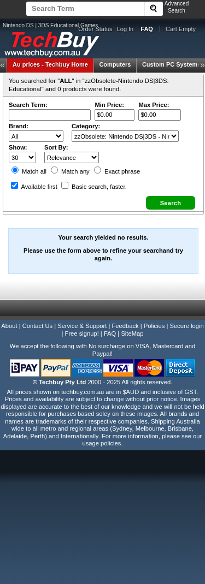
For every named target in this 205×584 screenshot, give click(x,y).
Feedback (125, 326)
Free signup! (82, 333)
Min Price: (109, 105)
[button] (170, 203)
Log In (125, 29)
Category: (86, 126)
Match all (28, 171)
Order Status (95, 29)
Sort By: (56, 147)
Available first (34, 186)
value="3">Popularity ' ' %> (71, 157)
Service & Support (82, 326)
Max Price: (153, 105)
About (9, 326)
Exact (117, 171)
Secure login (186, 326)
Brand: (18, 126)
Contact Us (37, 326)
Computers (115, 64)
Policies (154, 326)
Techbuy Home (50, 64)
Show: (18, 147)
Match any (70, 171)
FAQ (110, 333)
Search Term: (28, 105)
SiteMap (132, 333)
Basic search (94, 186)
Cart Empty (181, 29)
